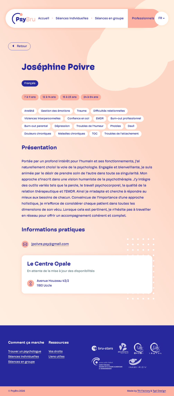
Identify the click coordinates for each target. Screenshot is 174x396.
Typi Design (159, 391)
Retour (21, 46)
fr (160, 18)
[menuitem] (44, 18)
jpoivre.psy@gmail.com (50, 244)
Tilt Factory (143, 391)
